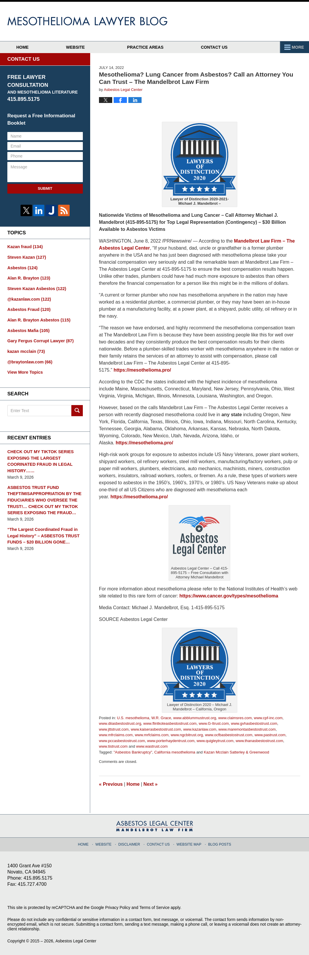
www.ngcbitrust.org (187, 735)
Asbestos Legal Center (76, 941)
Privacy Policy (118, 907)
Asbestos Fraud (28, 308)
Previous (111, 784)
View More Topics (24, 370)
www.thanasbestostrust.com (259, 741)
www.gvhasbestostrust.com (254, 723)
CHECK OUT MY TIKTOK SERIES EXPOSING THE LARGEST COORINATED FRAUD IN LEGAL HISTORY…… (39, 458)
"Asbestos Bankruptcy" (133, 752)
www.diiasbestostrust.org (120, 723)
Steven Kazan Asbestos (35, 287)
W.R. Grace (161, 718)
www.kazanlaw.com (199, 729)
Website (85, 47)
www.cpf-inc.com (268, 718)
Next (150, 784)
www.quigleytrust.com (215, 741)
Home (27, 47)
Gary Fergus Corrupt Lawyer (39, 339)
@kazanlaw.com (28, 298)
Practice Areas (155, 47)
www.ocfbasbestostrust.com (228, 735)
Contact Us (229, 47)
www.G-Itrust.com (214, 723)
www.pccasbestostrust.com (122, 741)
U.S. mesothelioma (133, 718)
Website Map (188, 843)
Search (77, 408)
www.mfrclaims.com (116, 735)
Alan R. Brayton (28, 277)
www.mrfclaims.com (152, 735)
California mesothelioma (174, 752)
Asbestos (22, 267)
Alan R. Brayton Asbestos (37, 318)
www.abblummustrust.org (194, 718)
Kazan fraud (24, 246)
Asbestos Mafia (27, 328)
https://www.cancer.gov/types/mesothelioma (228, 595)
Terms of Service (155, 907)
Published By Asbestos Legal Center (266, 21)
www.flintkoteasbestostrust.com (170, 723)
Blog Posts (218, 843)
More (296, 47)
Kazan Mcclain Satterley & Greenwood (236, 752)
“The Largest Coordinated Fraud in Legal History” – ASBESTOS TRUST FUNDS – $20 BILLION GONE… (42, 531)
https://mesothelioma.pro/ (142, 370)
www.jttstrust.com (114, 729)
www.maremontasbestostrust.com (247, 729)
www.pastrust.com (269, 735)
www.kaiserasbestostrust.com (156, 729)
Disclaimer (130, 843)
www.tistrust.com (113, 746)
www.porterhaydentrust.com (170, 741)
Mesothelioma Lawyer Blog (87, 21)
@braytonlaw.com (29, 359)
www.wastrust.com (152, 746)
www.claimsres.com (235, 718)
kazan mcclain (25, 349)
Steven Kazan (26, 257)
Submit (45, 188)
